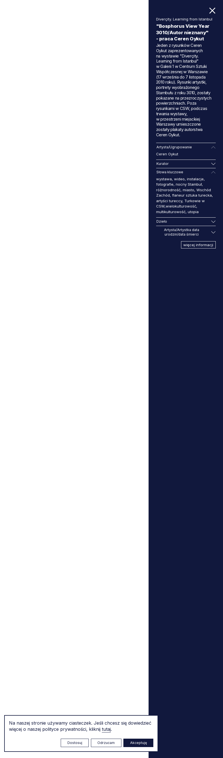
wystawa (164, 179)
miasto (188, 190)
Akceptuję (138, 743)
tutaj (106, 729)
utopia (193, 211)
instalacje (195, 179)
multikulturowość (171, 211)
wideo (179, 179)
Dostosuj (74, 743)
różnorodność (168, 190)
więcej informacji (198, 245)
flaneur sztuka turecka (192, 195)
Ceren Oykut (167, 154)
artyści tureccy (169, 201)
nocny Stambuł (189, 184)
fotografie (164, 184)
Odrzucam (106, 743)
